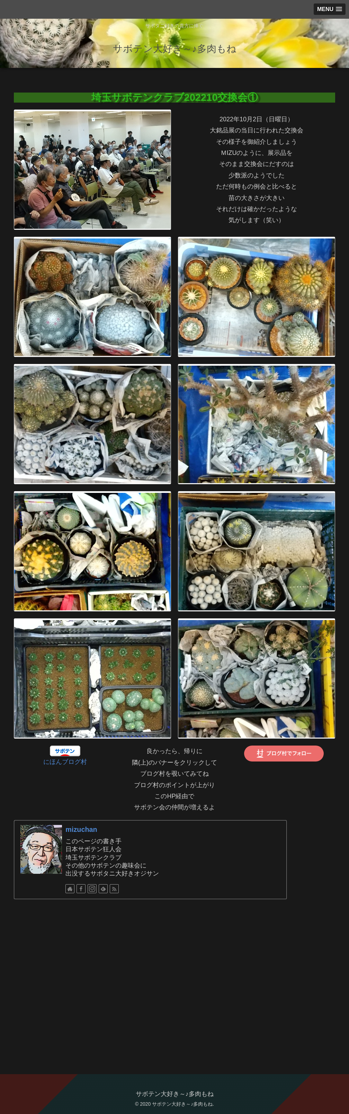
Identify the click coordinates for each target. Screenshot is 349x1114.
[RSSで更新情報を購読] (114, 888)
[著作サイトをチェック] (69, 888)
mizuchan (81, 829)
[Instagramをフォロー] (92, 888)
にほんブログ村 (65, 761)
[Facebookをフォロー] (81, 888)
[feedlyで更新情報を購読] (103, 888)
